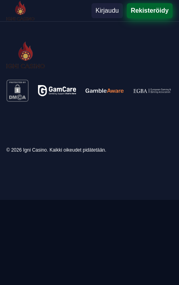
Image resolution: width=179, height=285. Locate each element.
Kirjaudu (107, 10)
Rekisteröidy (150, 10)
